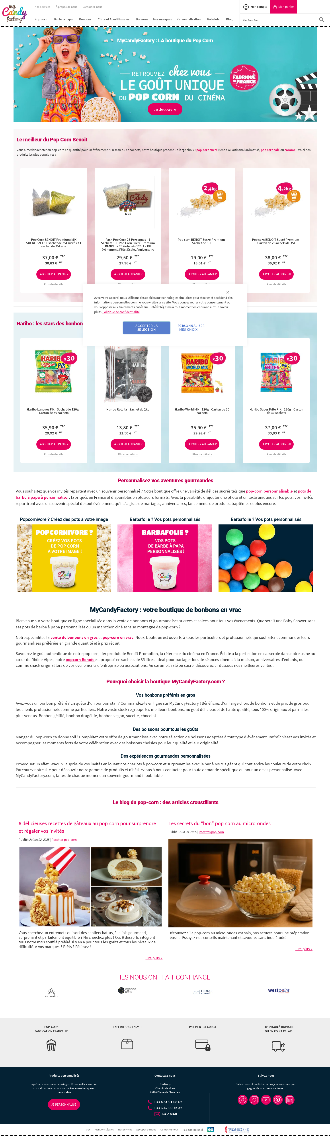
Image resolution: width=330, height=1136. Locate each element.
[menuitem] (40, 19)
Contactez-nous (92, 7)
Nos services (42, 7)
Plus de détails (53, 284)
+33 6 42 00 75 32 (168, 1107)
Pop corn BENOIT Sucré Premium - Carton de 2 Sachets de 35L (276, 241)
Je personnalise (63, 1104)
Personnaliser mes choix (191, 327)
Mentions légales (104, 1129)
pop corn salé (270, 150)
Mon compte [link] (258, 7)
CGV (88, 1129)
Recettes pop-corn (64, 839)
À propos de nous (66, 7)
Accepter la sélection (146, 327)
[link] (283, 7)
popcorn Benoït (80, 659)
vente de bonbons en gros (74, 637)
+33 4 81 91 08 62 (168, 1101)
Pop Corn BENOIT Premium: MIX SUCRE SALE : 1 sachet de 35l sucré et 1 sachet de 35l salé (53, 242)
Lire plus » (153, 957)
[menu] (137, 19)
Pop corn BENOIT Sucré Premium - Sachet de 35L (202, 241)
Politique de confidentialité (121, 312)
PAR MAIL (170, 1113)
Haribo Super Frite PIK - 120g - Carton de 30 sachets (276, 411)
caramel (291, 150)
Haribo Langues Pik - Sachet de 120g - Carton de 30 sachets (53, 411)
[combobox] (285, 20)
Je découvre (165, 109)
